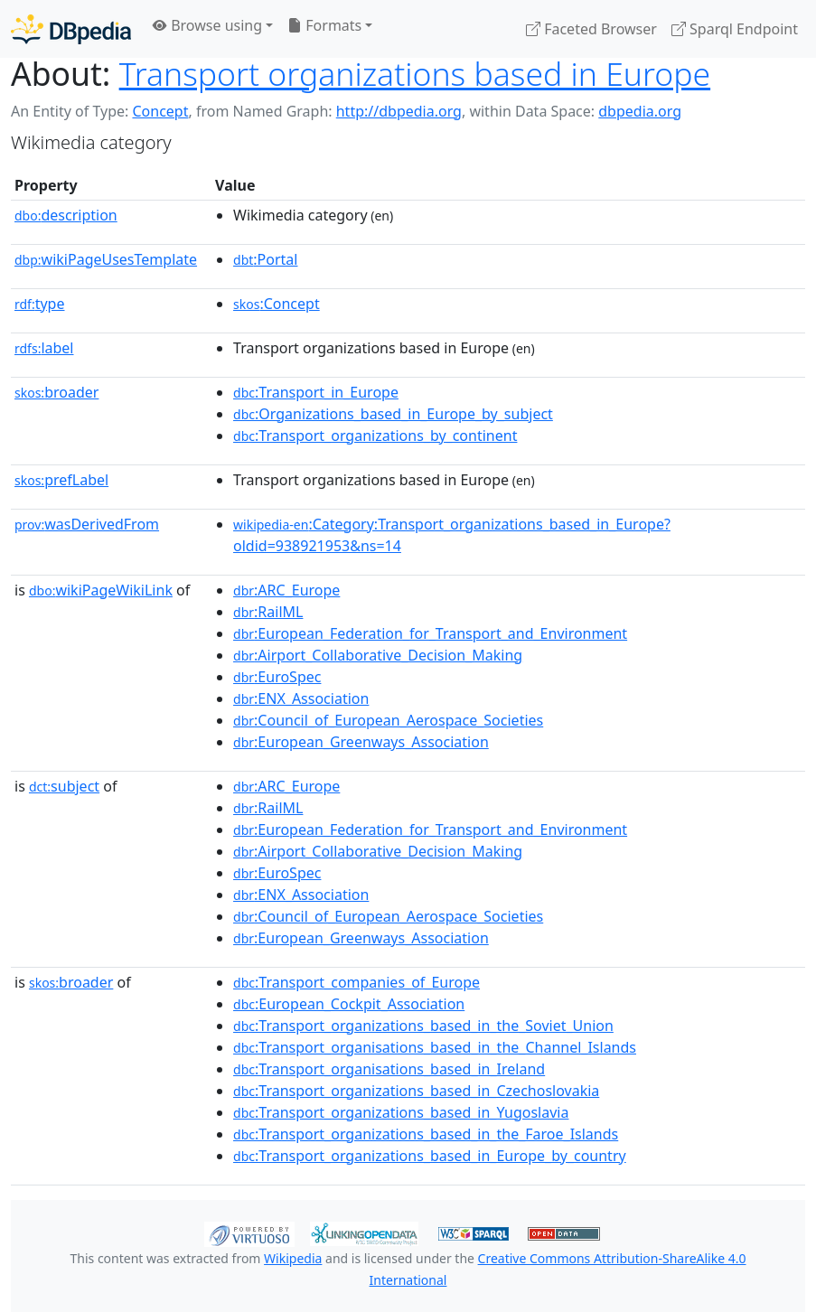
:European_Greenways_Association (361, 742)
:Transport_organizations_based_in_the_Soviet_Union (423, 1026)
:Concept (276, 304)
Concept (160, 111)
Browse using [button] (207, 25)
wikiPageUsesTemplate (105, 259)
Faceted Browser (591, 29)
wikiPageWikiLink (101, 590)
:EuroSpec (277, 677)
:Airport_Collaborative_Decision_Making (377, 655)
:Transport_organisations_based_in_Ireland (389, 1069)
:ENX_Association (301, 698)
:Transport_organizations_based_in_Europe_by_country (429, 1156)
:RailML (268, 612)
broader (56, 392)
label (44, 348)
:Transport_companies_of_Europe (356, 982)
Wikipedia (293, 1258)
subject (64, 786)
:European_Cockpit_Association (348, 1004)
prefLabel (61, 480)
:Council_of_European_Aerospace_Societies (388, 720)
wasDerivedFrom (86, 524)
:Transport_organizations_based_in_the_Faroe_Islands (425, 1134)
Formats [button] (324, 25)
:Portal (265, 259)
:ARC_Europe (286, 590)
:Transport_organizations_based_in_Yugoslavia (400, 1112)
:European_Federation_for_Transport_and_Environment (430, 633)
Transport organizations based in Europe (415, 73)
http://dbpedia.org (399, 111)
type (39, 304)
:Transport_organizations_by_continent (375, 435)
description (65, 215)
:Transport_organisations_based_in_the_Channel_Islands (434, 1047)
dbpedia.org (639, 111)
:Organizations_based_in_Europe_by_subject (393, 414)
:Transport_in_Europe (316, 392)
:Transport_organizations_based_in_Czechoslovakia (416, 1091)
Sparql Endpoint (734, 29)
